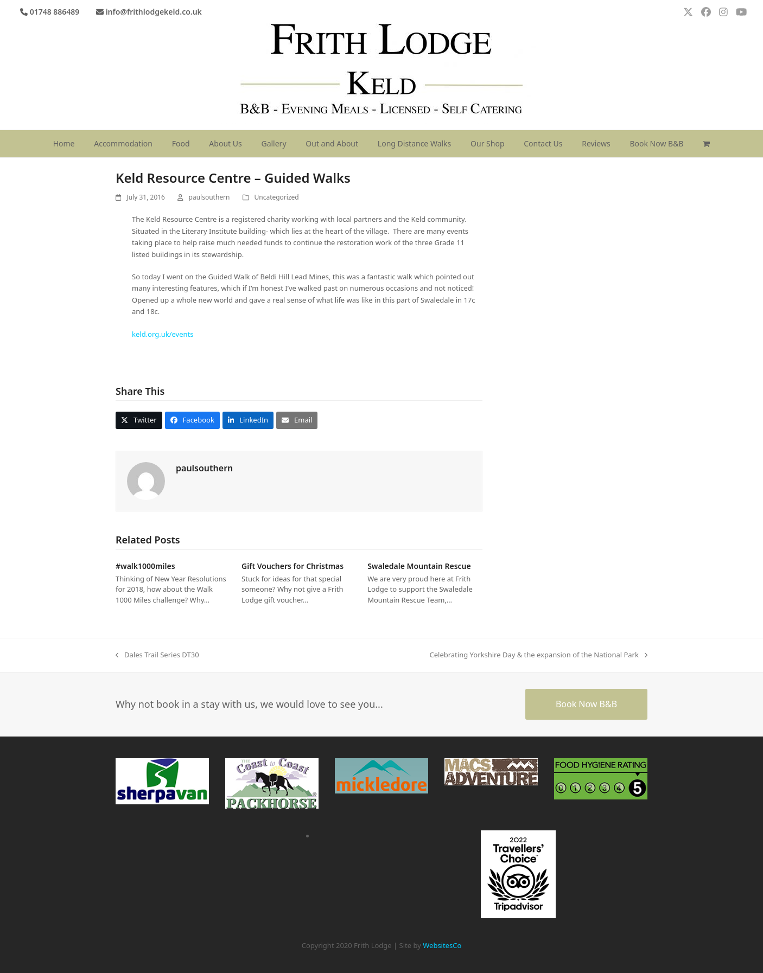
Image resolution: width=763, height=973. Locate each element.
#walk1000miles (145, 566)
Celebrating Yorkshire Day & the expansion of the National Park (538, 655)
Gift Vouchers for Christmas (292, 566)
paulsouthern (209, 197)
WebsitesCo (442, 945)
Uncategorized (277, 197)
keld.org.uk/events (162, 334)
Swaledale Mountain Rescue (419, 566)
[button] (706, 143)
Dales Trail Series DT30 (157, 655)
